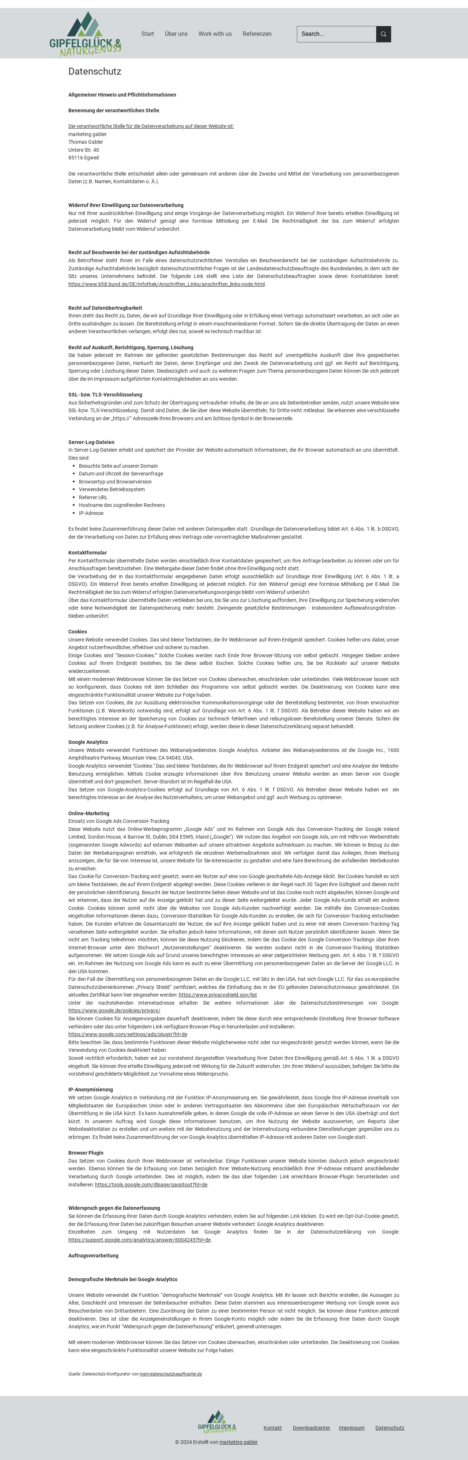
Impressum (352, 1428)
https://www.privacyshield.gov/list (218, 995)
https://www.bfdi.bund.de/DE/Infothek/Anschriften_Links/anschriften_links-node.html (166, 284)
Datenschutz (389, 1428)
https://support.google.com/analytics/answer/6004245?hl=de (139, 1240)
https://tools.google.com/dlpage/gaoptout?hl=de (151, 1185)
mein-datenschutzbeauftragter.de (171, 1374)
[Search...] (331, 34)
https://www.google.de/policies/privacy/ (114, 1010)
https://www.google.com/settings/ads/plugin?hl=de (127, 1034)
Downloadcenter (311, 1428)
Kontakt (273, 1428)
